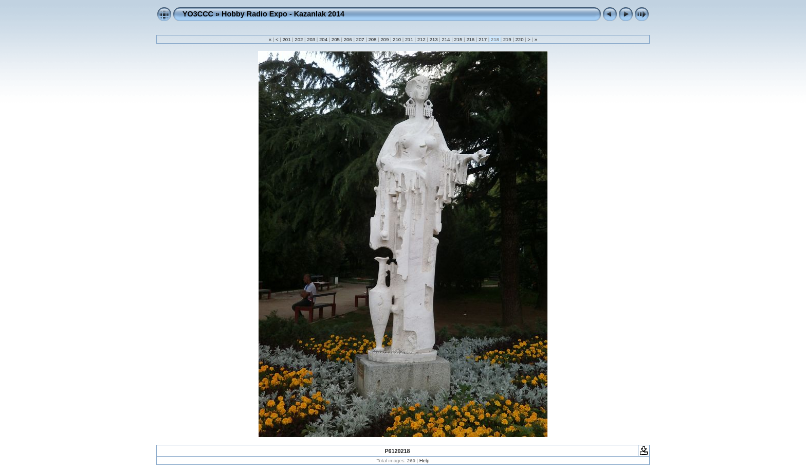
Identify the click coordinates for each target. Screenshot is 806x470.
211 (409, 39)
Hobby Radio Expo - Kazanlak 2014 (283, 14)
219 (507, 39)
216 (470, 39)
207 (360, 39)
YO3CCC (197, 14)
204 (323, 39)
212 (421, 39)
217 (482, 39)
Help (424, 460)
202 (299, 39)
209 (384, 39)
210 (396, 39)
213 (433, 39)
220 (519, 39)
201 (286, 39)
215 (458, 39)
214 (446, 39)
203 (311, 39)
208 (372, 39)
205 (335, 39)
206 (347, 39)
